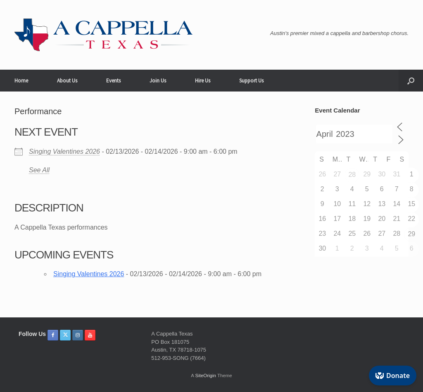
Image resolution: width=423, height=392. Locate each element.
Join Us (158, 80)
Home (21, 80)
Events (113, 80)
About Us (67, 80)
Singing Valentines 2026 (64, 151)
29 (411, 233)
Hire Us (202, 80)
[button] (411, 81)
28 (352, 174)
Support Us (251, 80)
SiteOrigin (205, 375)
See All (39, 170)
